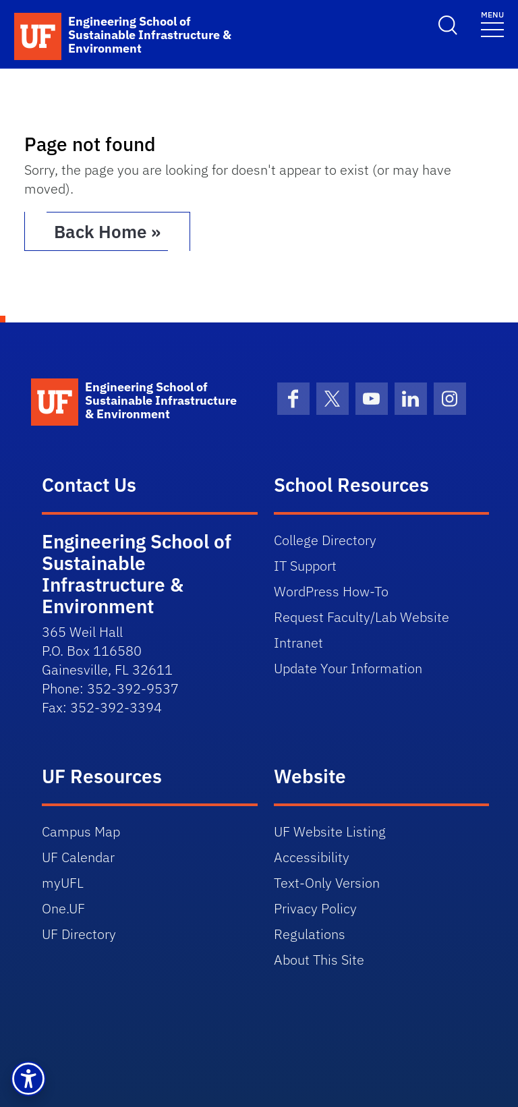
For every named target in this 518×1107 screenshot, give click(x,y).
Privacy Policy (315, 908)
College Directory (325, 540)
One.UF (63, 908)
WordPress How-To (331, 591)
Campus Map (81, 831)
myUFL (63, 883)
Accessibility (311, 857)
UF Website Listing (330, 831)
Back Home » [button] (107, 231)
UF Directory (79, 934)
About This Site (319, 959)
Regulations (309, 934)
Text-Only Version (327, 883)
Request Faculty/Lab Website (361, 617)
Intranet (298, 642)
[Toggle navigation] (492, 23)
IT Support (305, 566)
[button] (28, 1078)
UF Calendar (78, 857)
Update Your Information (348, 668)
